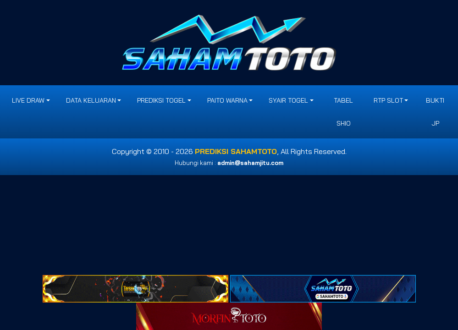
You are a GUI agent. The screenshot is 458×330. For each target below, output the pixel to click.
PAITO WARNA (227, 100)
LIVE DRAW (28, 100)
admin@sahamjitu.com (250, 162)
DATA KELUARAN (91, 100)
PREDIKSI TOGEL (161, 100)
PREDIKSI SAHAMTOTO (236, 151)
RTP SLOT (388, 100)
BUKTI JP (435, 111)
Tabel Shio (343, 111)
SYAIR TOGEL (288, 100)
